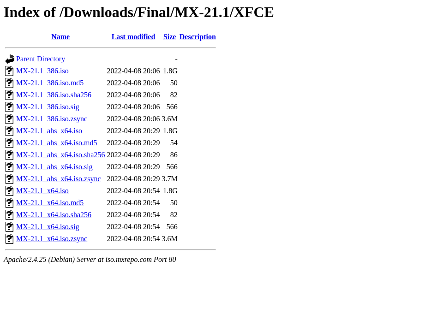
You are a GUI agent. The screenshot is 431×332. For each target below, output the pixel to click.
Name (60, 37)
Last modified (134, 37)
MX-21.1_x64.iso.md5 (50, 203)
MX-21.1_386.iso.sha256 (53, 95)
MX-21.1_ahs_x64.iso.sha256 (60, 155)
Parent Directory (40, 59)
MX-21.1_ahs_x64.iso (49, 131)
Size (169, 37)
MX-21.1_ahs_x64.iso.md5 (56, 143)
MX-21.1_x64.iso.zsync (51, 239)
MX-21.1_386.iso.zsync (51, 119)
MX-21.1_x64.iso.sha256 (53, 215)
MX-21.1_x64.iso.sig (47, 227)
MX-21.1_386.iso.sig (47, 107)
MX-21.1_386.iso (42, 71)
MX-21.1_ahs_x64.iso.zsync (58, 179)
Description (198, 37)
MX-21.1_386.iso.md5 (50, 83)
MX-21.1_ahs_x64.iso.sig (54, 167)
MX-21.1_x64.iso (42, 191)
